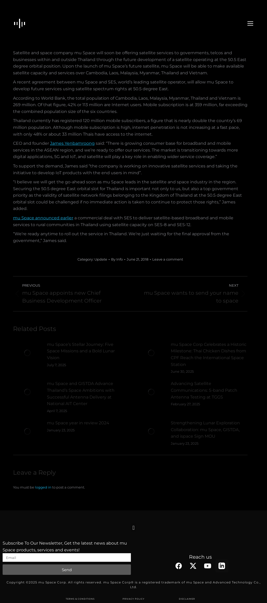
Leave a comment (167, 259)
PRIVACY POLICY (133, 599)
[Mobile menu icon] (250, 23)
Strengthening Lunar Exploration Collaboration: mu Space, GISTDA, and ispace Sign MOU (205, 429)
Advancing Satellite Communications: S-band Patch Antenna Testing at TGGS (204, 390)
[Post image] (27, 352)
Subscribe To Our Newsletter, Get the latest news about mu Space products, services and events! (65, 546)
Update (100, 259)
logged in (43, 487)
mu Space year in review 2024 (78, 422)
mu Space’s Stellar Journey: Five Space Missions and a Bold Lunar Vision (81, 351)
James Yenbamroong (72, 143)
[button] (133, 527)
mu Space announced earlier (43, 217)
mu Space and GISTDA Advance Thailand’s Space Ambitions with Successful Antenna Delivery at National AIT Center (80, 393)
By (117, 259)
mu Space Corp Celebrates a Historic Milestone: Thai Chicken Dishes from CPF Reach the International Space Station (208, 354)
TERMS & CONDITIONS (80, 599)
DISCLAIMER (187, 599)
